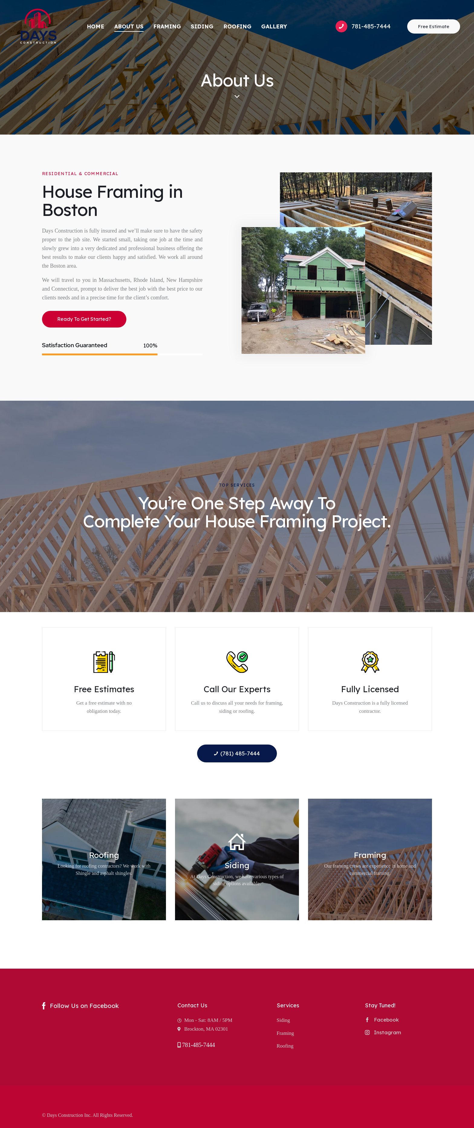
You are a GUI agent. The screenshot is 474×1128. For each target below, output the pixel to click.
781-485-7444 (198, 1045)
